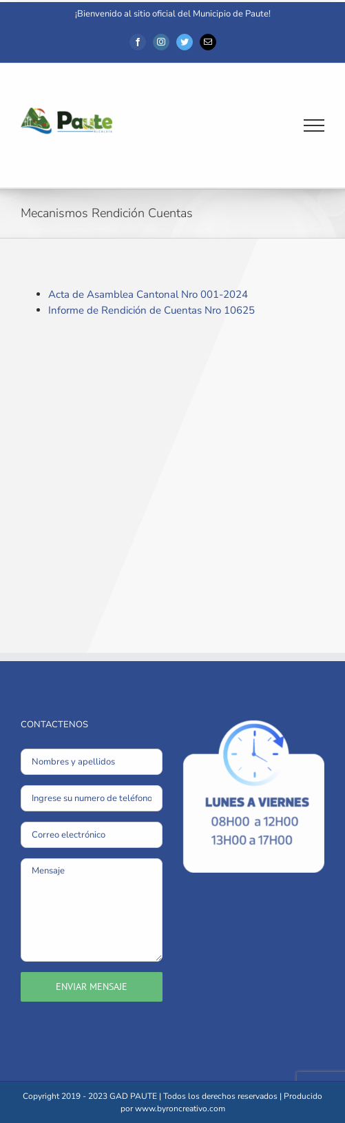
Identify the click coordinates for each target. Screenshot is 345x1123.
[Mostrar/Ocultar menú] (314, 125)
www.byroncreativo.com (180, 1108)
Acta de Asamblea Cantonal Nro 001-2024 (148, 294)
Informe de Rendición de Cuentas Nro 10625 (151, 310)
